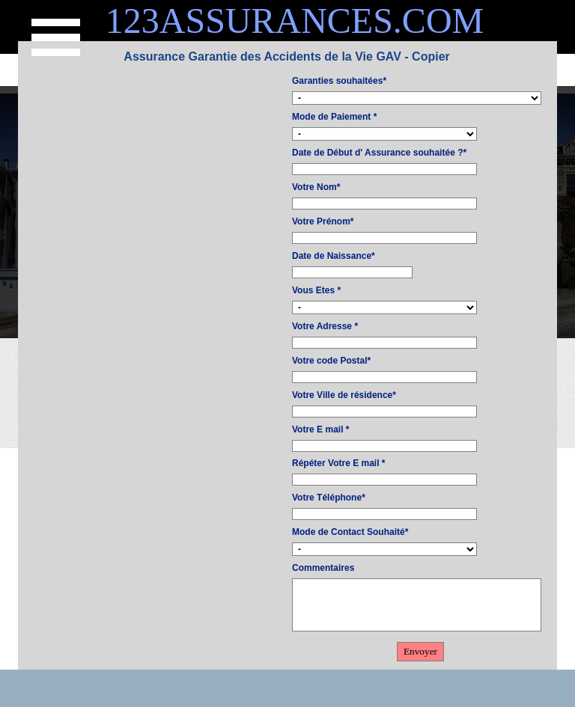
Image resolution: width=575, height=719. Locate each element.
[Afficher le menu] (55, 37)
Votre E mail (320, 429)
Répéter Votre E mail (339, 463)
